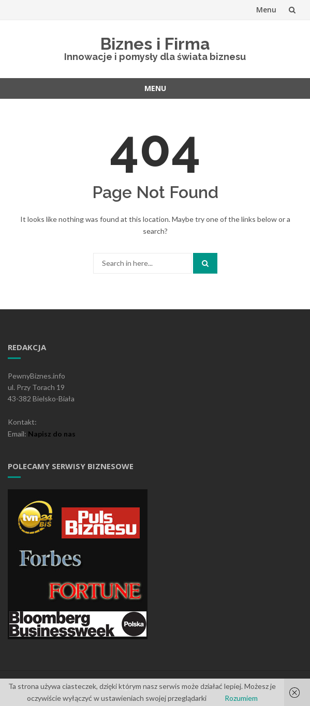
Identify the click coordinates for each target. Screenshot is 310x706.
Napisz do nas (52, 433)
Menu (266, 9)
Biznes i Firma (155, 43)
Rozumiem (241, 698)
